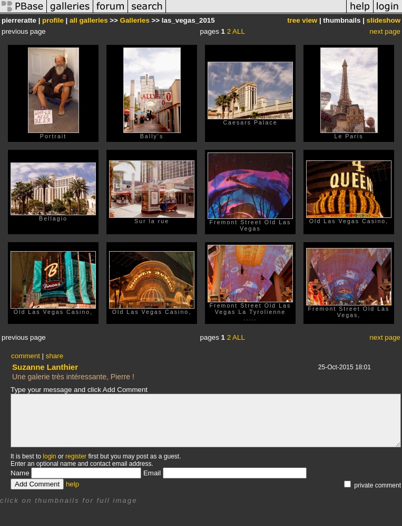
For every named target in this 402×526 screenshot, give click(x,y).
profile (53, 20)
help (72, 484)
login (49, 456)
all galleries (89, 20)
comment (25, 356)
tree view (302, 20)
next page (384, 31)
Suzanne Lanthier (45, 366)
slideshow (383, 20)
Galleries (135, 20)
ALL (238, 31)
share (54, 356)
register (75, 456)
